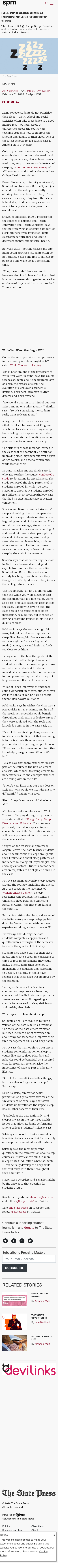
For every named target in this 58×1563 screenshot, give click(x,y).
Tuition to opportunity (39, 1316)
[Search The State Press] (46, 3)
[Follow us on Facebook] (14, 1240)
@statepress (18, 1211)
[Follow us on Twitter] (5, 1240)
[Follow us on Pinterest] (30, 1240)
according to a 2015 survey (30, 167)
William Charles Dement (17, 892)
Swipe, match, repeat (39, 1295)
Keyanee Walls (42, 1300)
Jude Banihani (42, 1322)
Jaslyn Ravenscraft (40, 90)
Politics (6, 1526)
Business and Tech (12, 1530)
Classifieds (37, 1526)
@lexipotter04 (25, 1201)
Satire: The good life (41, 1338)
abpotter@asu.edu (41, 1197)
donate (29, 1227)
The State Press (18, 1207)
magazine (9, 84)
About (34, 1530)
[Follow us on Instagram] (22, 1240)
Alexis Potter (11, 90)
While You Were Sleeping (25, 365)
